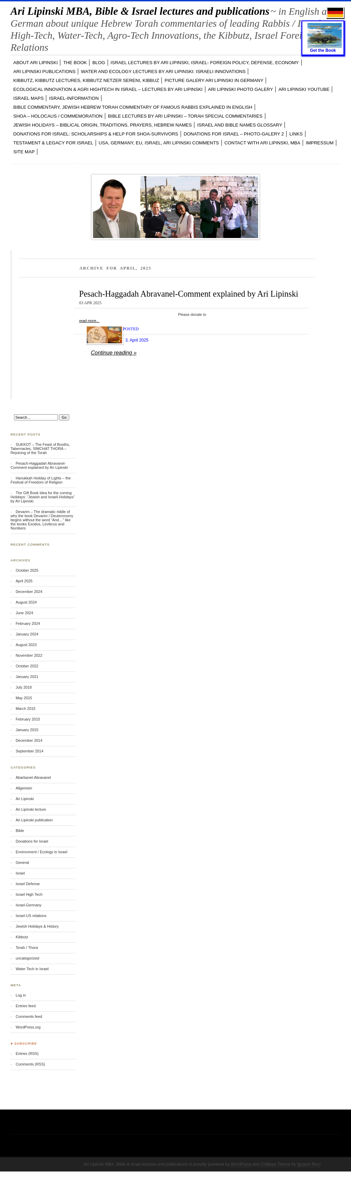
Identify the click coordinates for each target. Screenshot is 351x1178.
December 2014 (29, 740)
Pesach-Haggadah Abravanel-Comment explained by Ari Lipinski (188, 293)
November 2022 (29, 655)
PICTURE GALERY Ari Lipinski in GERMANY (214, 80)
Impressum (320, 142)
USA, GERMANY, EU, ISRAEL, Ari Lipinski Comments (159, 142)
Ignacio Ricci (309, 1164)
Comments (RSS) (30, 1064)
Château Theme (275, 1164)
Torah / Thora (27, 947)
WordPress (241, 1164)
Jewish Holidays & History (37, 926)
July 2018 (24, 687)
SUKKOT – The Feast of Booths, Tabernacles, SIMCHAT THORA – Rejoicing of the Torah (40, 448)
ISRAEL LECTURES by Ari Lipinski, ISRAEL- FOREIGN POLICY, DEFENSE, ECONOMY (205, 62)
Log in (21, 995)
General (22, 862)
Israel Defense (28, 884)
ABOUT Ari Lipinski (35, 62)
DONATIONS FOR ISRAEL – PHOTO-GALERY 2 (234, 133)
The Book (75, 62)
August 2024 (26, 602)
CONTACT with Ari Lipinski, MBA (262, 142)
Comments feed (29, 1016)
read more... (89, 321)
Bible (20, 831)
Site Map (24, 151)
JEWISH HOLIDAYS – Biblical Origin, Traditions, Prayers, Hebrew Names (102, 125)
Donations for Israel (32, 841)
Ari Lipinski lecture (31, 809)
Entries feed (26, 1006)
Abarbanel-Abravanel (33, 777)
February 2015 (28, 719)
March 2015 (26, 708)
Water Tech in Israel (32, 969)
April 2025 (24, 581)
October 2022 (27, 666)
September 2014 (30, 751)
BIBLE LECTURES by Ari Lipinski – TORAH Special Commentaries (185, 116)
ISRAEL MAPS (28, 98)
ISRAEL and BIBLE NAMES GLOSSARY (239, 125)
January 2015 (27, 730)
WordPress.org (28, 1027)
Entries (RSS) (27, 1053)
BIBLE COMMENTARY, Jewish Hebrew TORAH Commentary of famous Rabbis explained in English (132, 107)
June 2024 (24, 613)
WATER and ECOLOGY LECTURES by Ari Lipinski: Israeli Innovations (163, 71)
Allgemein (24, 788)
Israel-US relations (31, 916)
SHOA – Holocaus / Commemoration (57, 116)
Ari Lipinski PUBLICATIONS (44, 71)
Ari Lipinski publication (34, 820)
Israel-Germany (28, 905)
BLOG (98, 62)
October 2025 (27, 570)
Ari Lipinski (25, 799)
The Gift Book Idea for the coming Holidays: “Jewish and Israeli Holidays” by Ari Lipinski (43, 497)
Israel (20, 873)
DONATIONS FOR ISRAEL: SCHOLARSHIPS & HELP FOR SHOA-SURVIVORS (95, 133)
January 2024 (27, 634)
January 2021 (27, 677)
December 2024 (29, 592)
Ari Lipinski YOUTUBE (303, 89)
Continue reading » (114, 353)
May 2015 (24, 698)
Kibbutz (22, 937)
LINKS (296, 133)
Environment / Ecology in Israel (42, 852)
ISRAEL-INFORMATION (74, 98)
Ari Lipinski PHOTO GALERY (240, 89)
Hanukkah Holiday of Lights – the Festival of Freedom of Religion (41, 480)
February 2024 (28, 623)
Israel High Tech (29, 894)
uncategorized (27, 958)
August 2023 (26, 645)
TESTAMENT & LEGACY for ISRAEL (53, 142)
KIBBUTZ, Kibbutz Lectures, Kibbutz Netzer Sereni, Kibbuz (86, 80)
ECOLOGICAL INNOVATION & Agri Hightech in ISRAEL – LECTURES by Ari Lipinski (108, 89)
